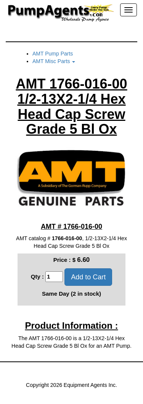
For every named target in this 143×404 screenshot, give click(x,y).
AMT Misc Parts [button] (53, 61)
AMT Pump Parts (52, 54)
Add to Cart (88, 277)
